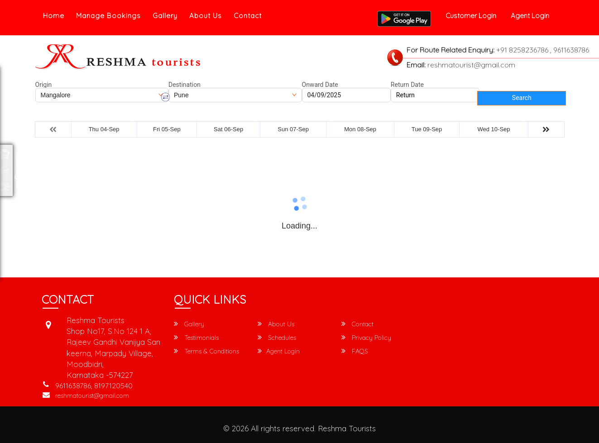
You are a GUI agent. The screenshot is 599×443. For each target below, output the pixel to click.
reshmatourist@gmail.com (92, 395)
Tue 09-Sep (427, 129)
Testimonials (196, 337)
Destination (184, 84)
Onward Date (320, 84)
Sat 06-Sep (228, 129)
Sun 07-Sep (293, 129)
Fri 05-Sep (167, 129)
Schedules (277, 337)
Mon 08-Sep (360, 129)
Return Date (407, 84)
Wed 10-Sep (494, 129)
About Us (205, 15)
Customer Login (471, 15)
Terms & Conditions (206, 351)
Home (53, 15)
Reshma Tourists (347, 428)
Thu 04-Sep (104, 129)
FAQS (354, 351)
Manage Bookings (108, 15)
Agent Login (530, 15)
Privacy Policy (366, 337)
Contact (248, 15)
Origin (43, 84)
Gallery (165, 15)
